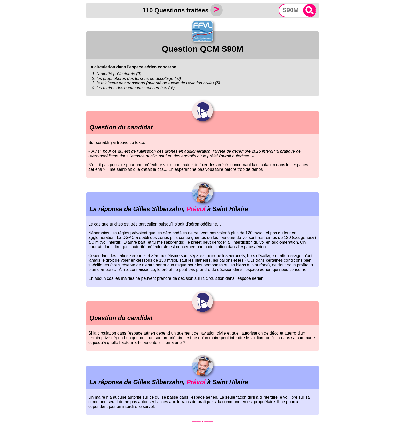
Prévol (195, 208)
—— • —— (202, 421)
